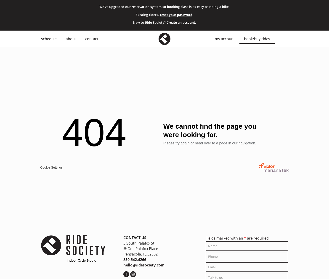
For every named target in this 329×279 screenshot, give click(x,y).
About (71, 38)
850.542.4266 (134, 259)
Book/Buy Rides (257, 38)
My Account (225, 38)
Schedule (49, 38)
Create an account (181, 22)
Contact (91, 38)
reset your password (176, 15)
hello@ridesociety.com (143, 265)
